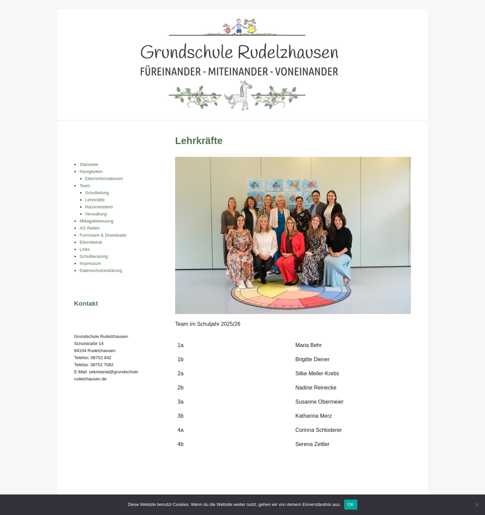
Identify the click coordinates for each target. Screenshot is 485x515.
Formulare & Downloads (102, 235)
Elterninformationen (104, 178)
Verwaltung (96, 213)
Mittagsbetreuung (96, 221)
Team (84, 185)
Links (84, 249)
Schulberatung (93, 256)
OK (351, 504)
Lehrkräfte (95, 199)
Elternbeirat (90, 242)
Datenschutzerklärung (100, 270)
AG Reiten (89, 228)
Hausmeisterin (99, 206)
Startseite (88, 164)
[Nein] (476, 504)
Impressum (90, 263)
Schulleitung (97, 192)
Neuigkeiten (91, 171)
